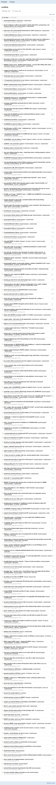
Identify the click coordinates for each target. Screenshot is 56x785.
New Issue (52, 14)
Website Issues (51, 783)
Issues (6, 11)
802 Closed (12, 17)
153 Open (5, 17)
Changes (16, 11)
